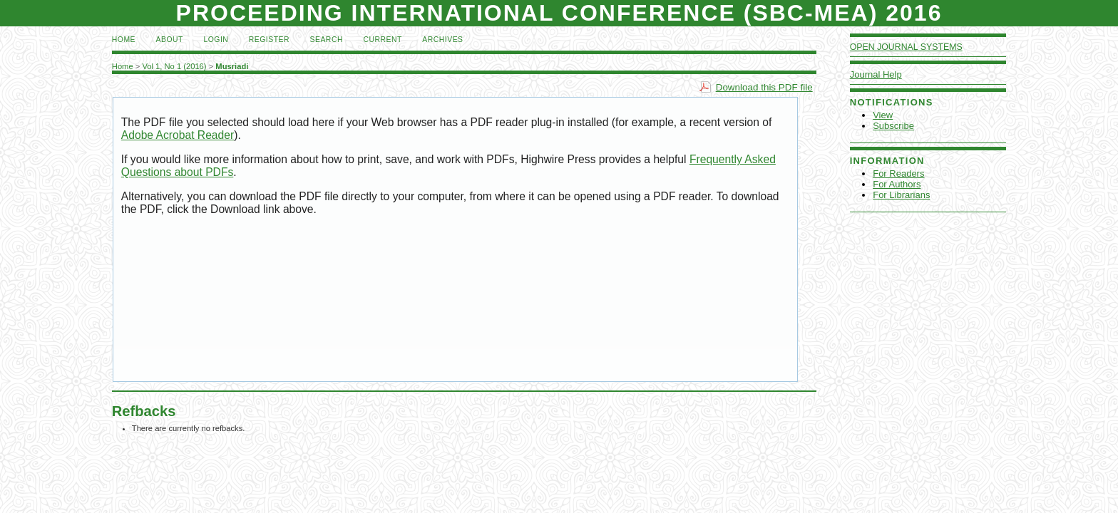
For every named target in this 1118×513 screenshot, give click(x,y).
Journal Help (876, 74)
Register (269, 39)
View (883, 115)
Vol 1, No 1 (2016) (174, 66)
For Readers (898, 173)
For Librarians (901, 195)
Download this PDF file (764, 87)
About (169, 39)
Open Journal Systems (906, 47)
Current (382, 39)
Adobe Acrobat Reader (177, 135)
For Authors (896, 184)
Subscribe (893, 125)
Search (326, 39)
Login (215, 39)
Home (123, 39)
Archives (442, 39)
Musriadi (231, 66)
